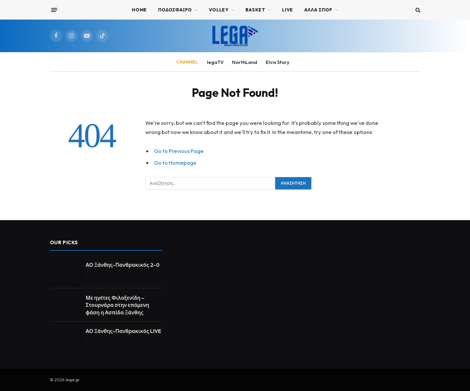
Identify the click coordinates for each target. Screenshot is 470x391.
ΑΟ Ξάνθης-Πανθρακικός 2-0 (123, 265)
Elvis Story (278, 62)
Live (287, 10)
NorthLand (244, 62)
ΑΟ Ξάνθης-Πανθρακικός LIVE (123, 331)
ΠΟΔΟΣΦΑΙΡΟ (175, 10)
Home (139, 10)
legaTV (215, 62)
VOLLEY (219, 10)
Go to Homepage (175, 162)
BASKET (255, 10)
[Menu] (54, 10)
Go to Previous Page (179, 150)
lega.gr (72, 379)
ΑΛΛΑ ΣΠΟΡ (318, 10)
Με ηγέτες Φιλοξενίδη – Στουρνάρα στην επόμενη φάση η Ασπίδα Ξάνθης (117, 305)
